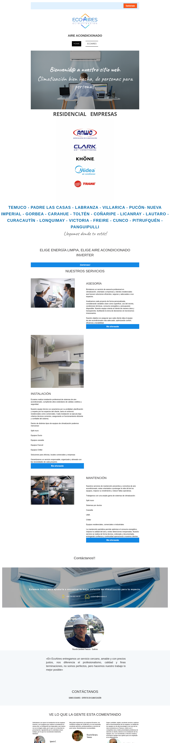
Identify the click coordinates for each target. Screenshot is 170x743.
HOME (77, 44)
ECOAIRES (91, 44)
